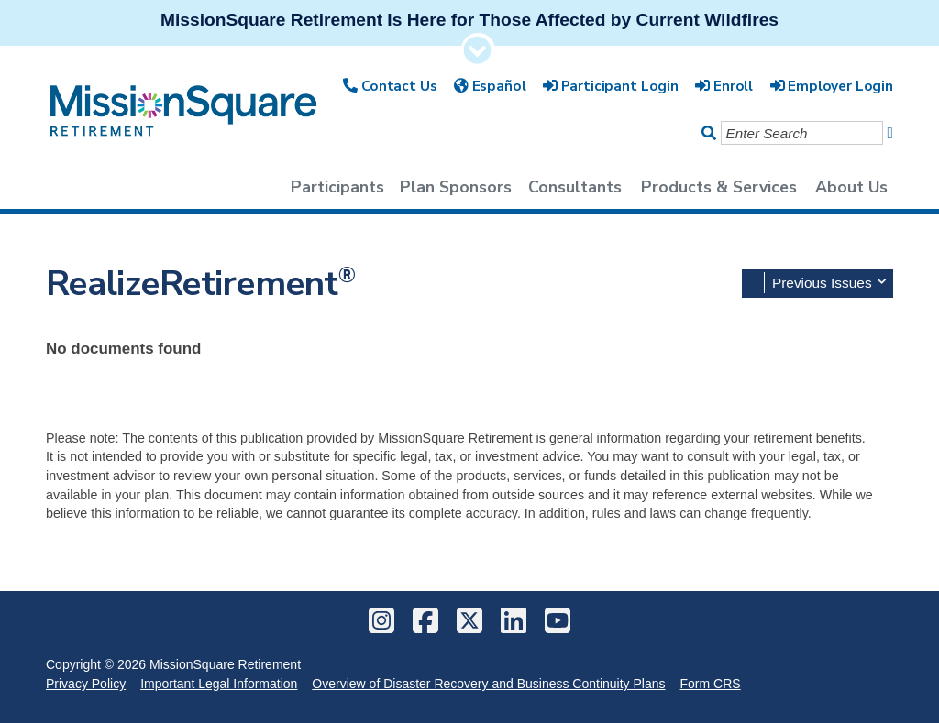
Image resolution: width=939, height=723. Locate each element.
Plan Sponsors (456, 187)
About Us (851, 187)
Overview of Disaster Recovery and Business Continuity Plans (488, 683)
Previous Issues (829, 281)
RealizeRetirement (201, 283)
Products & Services (719, 187)
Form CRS (710, 683)
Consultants (575, 187)
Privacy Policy (86, 683)
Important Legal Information (218, 683)
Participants (337, 187)
